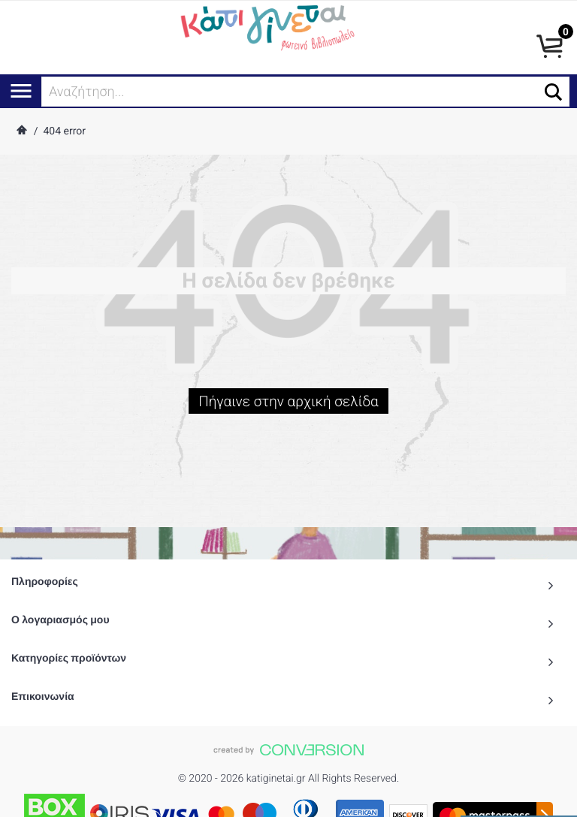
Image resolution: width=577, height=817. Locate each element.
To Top (288, 798)
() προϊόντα (519, 799)
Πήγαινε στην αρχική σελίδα (288, 404)
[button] (553, 92)
